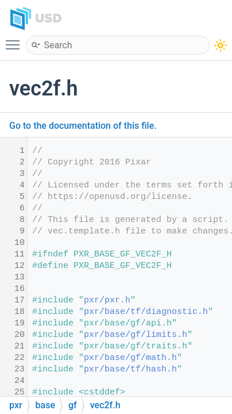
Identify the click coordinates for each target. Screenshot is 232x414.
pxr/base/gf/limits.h (135, 335)
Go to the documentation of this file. (83, 125)
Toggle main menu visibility (15, 39)
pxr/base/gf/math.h (130, 358)
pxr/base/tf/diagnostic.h (146, 312)
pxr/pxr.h (107, 300)
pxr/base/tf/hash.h (130, 369)
